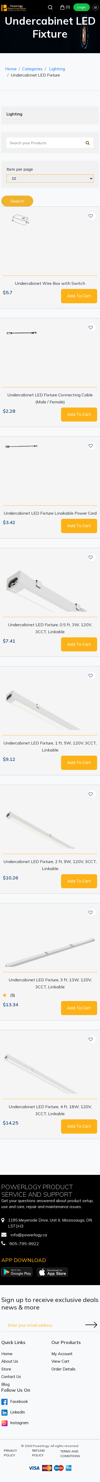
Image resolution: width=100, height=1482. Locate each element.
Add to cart (79, 295)
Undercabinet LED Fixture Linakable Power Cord (50, 513)
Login (81, 7)
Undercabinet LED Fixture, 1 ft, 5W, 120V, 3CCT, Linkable (50, 746)
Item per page (19, 169)
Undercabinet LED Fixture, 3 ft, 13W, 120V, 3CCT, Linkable (50, 983)
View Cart (60, 1361)
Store (6, 1369)
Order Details (63, 1369)
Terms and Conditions (70, 1453)
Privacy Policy (10, 1453)
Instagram (15, 1423)
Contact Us (11, 1376)
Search (17, 201)
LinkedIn (13, 1412)
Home (11, 68)
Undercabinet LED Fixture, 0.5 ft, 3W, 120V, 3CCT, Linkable (50, 628)
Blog (5, 1384)
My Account (61, 1353)
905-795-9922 (24, 1243)
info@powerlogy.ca (28, 1234)
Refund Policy (38, 1453)
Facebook (14, 1402)
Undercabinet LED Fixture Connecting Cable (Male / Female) (50, 398)
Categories (32, 68)
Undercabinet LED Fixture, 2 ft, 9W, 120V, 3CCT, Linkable (50, 865)
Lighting (57, 68)
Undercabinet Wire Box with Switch (50, 283)
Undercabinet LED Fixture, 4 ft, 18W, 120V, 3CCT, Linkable (50, 1110)
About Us (9, 1361)
